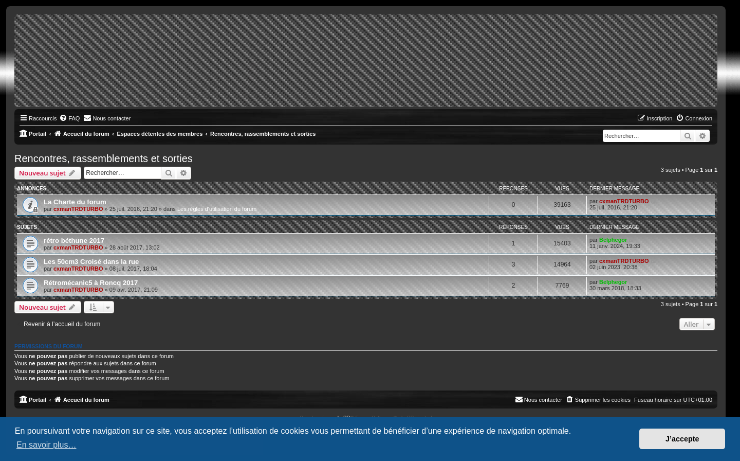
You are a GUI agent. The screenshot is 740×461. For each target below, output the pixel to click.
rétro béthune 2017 (74, 240)
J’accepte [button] (682, 439)
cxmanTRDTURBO (78, 209)
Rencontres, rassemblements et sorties (103, 158)
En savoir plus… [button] (46, 444)
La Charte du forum (75, 202)
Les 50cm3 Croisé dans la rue (91, 261)
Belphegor (613, 240)
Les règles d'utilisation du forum (216, 209)
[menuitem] (69, 118)
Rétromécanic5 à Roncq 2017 (91, 283)
